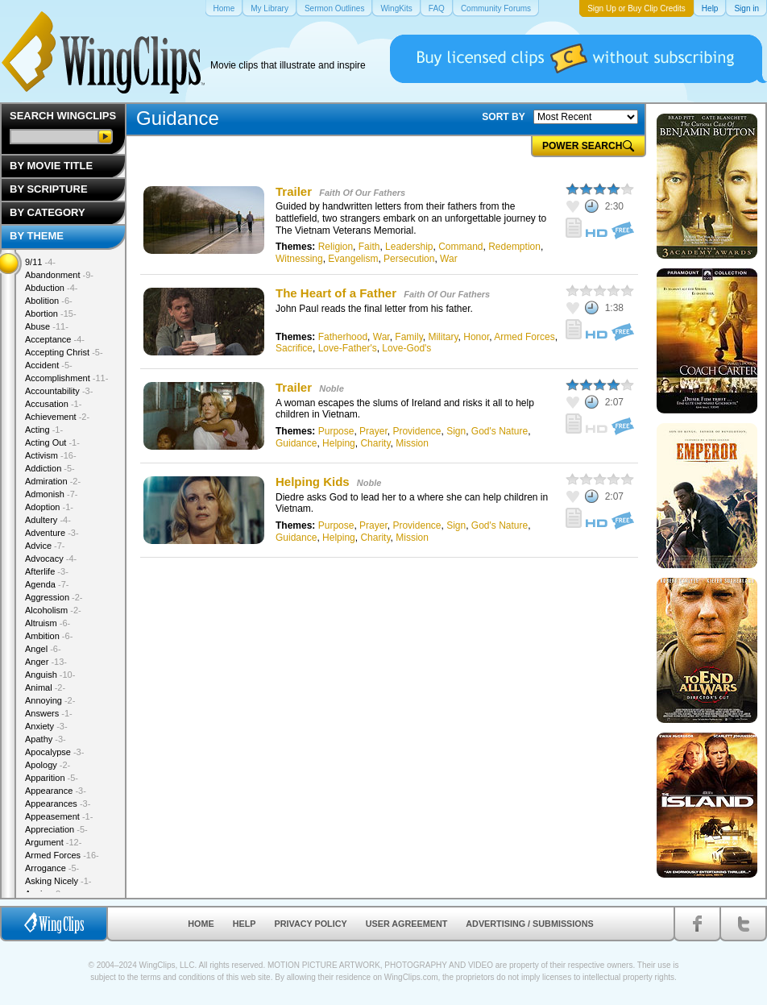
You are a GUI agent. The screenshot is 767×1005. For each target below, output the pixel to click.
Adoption (49, 507)
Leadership (409, 246)
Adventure (52, 533)
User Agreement (407, 923)
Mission (412, 443)
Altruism (47, 623)
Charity (375, 443)
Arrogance (52, 868)
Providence (416, 431)
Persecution (409, 258)
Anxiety (46, 726)
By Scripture (49, 189)
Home (201, 923)
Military (443, 337)
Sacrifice (294, 348)
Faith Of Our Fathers (362, 192)
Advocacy (51, 558)
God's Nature (499, 431)
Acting (44, 429)
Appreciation (56, 829)
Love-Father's (347, 348)
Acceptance (55, 339)
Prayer (373, 431)
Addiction (50, 468)
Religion (335, 246)
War (449, 258)
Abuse (46, 326)
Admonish (51, 494)
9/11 (40, 262)
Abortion (51, 313)
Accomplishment (66, 378)
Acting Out (52, 442)
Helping (338, 443)
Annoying (50, 700)
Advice (45, 545)
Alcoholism (53, 610)
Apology (47, 765)
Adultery (48, 520)
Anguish (50, 674)
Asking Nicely (58, 881)
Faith (369, 246)
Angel (43, 649)
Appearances (57, 803)
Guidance (296, 443)
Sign (456, 431)
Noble (331, 388)
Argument (53, 842)
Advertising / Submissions (529, 923)
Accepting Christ (64, 352)
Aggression (54, 597)
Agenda (46, 584)
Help (244, 923)
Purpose (336, 431)
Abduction (51, 288)
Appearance (55, 790)
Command (460, 246)
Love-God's (406, 348)
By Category (47, 212)
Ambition (49, 636)
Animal (45, 687)
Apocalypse (54, 752)
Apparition (51, 778)
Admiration (53, 481)
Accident (49, 365)
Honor (476, 337)
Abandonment (59, 275)
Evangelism (353, 258)
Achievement (57, 417)
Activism (51, 455)
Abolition (49, 300)
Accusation (53, 404)
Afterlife (46, 571)
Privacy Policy (311, 923)
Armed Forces (524, 337)
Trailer (294, 191)
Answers (49, 713)
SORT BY (503, 117)
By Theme (37, 236)
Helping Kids (314, 481)
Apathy (45, 739)
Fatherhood (342, 337)
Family (408, 337)
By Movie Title (51, 166)
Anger (46, 662)
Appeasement (59, 816)
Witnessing (299, 258)
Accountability (59, 391)
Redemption (514, 246)
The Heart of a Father (336, 293)
